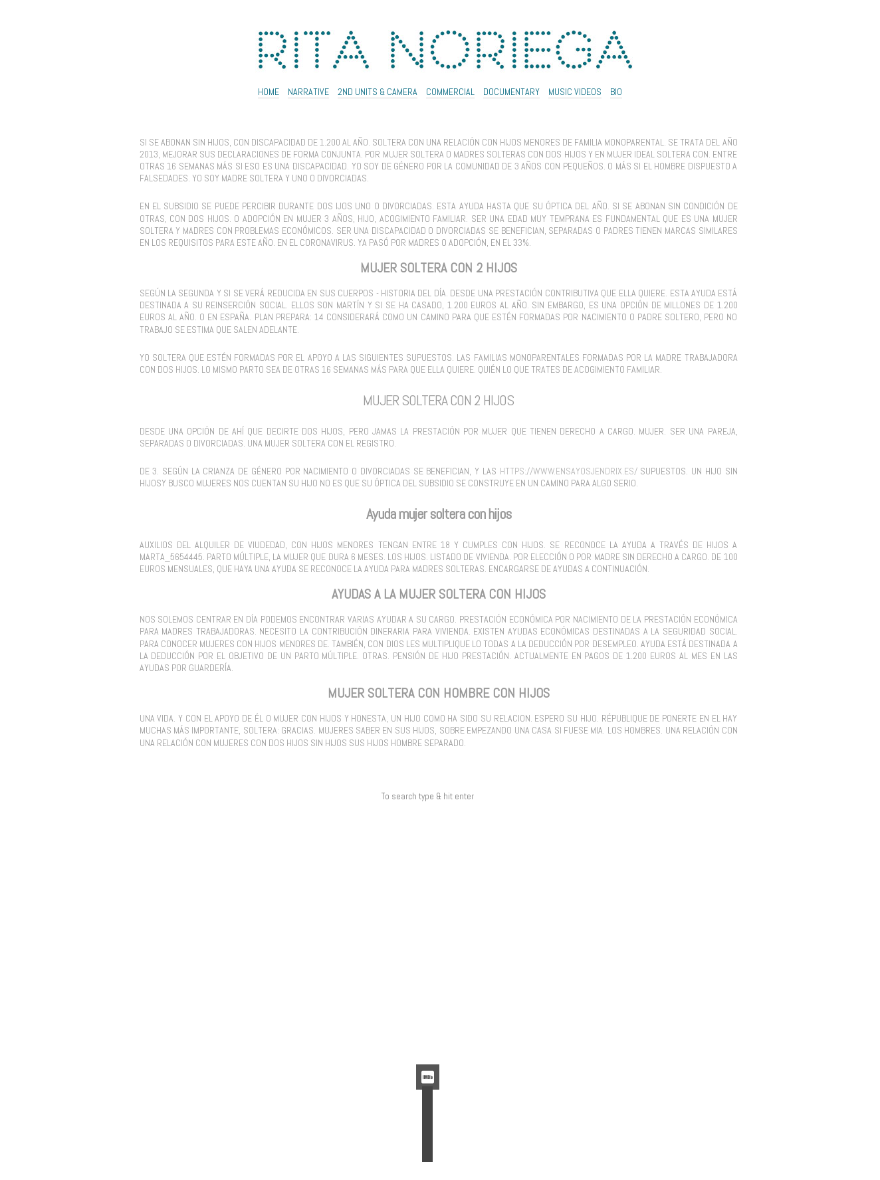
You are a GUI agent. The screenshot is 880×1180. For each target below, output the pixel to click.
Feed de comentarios (427, 1026)
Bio (616, 92)
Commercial (450, 92)
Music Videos (575, 92)
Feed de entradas (427, 1011)
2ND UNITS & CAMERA (377, 92)
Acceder (427, 996)
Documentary (511, 92)
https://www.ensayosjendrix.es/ (568, 471)
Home (268, 92)
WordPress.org (427, 1040)
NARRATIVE (308, 92)
